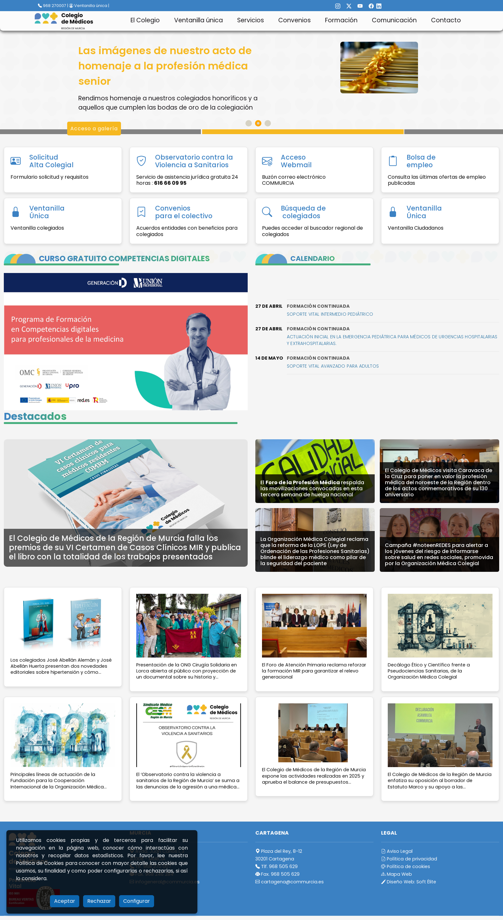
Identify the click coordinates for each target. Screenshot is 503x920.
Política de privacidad (409, 859)
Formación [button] (341, 20)
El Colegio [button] (145, 20)
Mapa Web (396, 874)
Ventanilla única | (89, 5)
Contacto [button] (446, 20)
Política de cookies (405, 866)
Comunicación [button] (394, 20)
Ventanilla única (198, 20)
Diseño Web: (408, 882)
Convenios (294, 20)
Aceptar (64, 901)
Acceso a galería (94, 128)
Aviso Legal (397, 851)
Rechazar (99, 901)
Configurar (136, 901)
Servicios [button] (250, 20)
